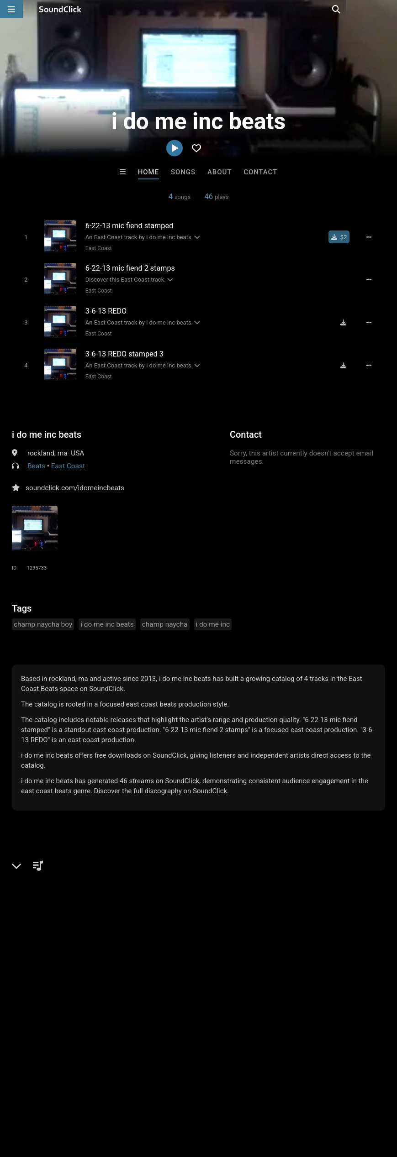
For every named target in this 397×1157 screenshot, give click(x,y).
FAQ (38, 1103)
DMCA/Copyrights (170, 1103)
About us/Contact (81, 1103)
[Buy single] (342, 236)
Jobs (125, 1103)
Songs (183, 172)
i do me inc (213, 620)
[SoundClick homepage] (60, 9)
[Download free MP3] (346, 320)
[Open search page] (388, 9)
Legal (246, 1103)
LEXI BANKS (311, 944)
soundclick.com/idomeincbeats (75, 483)
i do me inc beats (46, 429)
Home (148, 172)
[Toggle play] (23, 236)
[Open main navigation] (11, 9)
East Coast (96, 248)
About (219, 172)
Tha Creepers (160, 944)
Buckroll (85, 944)
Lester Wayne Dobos (236, 944)
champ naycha (165, 620)
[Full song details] (372, 236)
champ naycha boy (43, 620)
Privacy (217, 1103)
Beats (36, 461)
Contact (260, 172)
